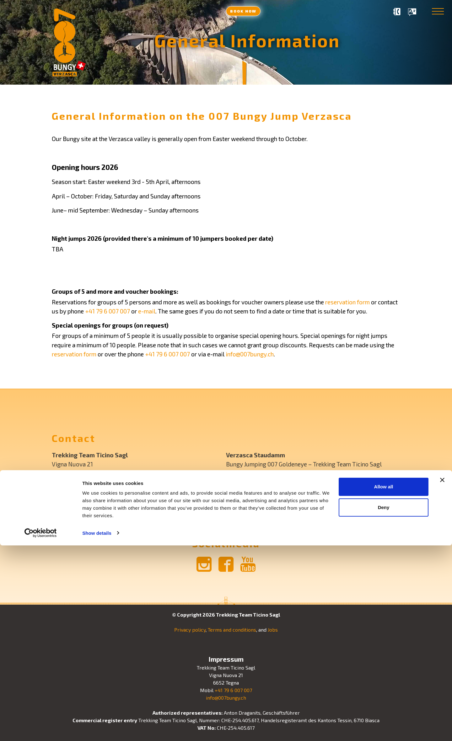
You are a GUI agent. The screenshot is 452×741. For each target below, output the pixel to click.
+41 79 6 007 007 (107, 311)
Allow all (383, 682)
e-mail (146, 311)
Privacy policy (190, 630)
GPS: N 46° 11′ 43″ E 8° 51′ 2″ (262, 473)
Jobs (273, 630)
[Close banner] (442, 676)
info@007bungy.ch (250, 354)
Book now (243, 11)
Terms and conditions (232, 630)
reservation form (347, 302)
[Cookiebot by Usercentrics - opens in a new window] (40, 728)
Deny (384, 703)
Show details (96, 728)
